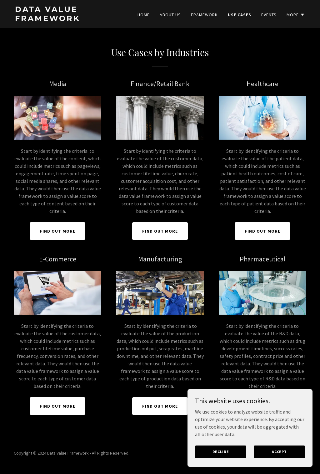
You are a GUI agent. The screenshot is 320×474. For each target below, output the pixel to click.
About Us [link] (170, 15)
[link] (66, 19)
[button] (296, 14)
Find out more (57, 231)
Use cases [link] (239, 15)
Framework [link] (204, 15)
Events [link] (269, 15)
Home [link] (144, 15)
